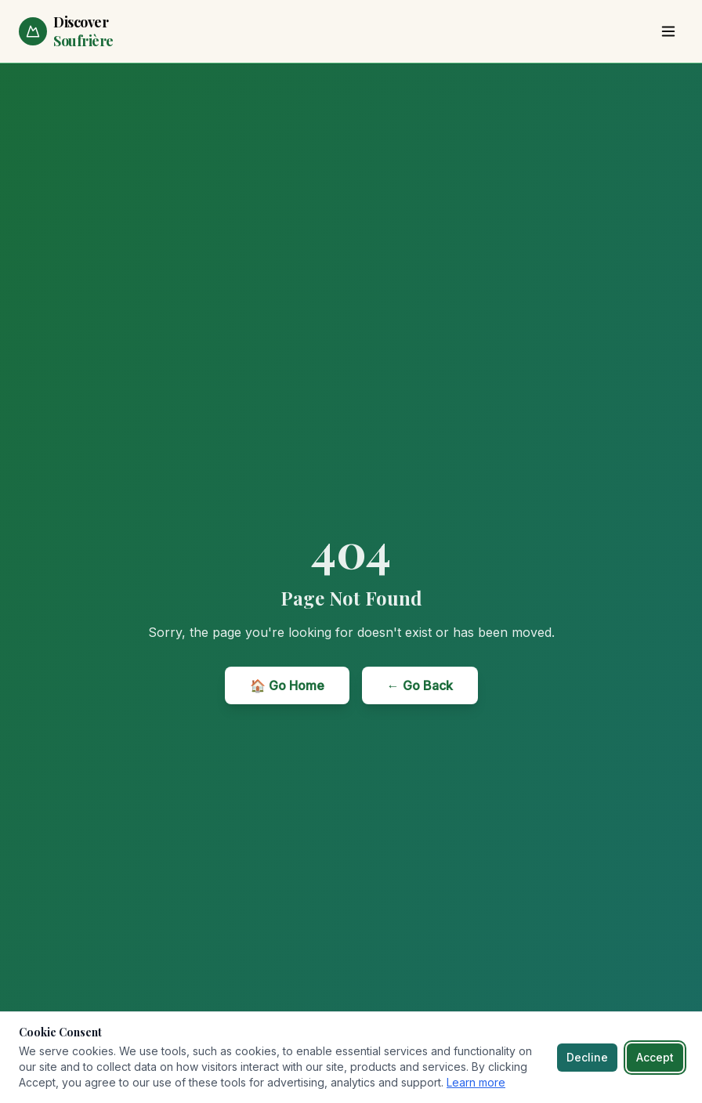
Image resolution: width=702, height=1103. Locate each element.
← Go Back (420, 685)
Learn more (476, 1082)
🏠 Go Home (287, 685)
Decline (587, 1057)
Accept (655, 1057)
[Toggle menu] (668, 31)
